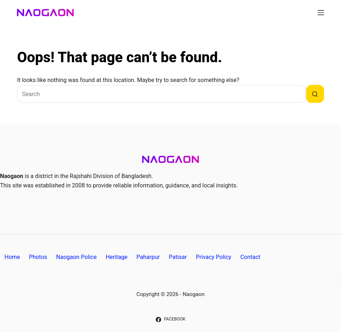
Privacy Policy (213, 257)
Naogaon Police (76, 257)
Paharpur (148, 257)
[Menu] (321, 12)
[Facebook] (171, 319)
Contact (250, 257)
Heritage (117, 257)
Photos (38, 257)
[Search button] (315, 94)
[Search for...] (161, 94)
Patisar (178, 257)
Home (12, 257)
